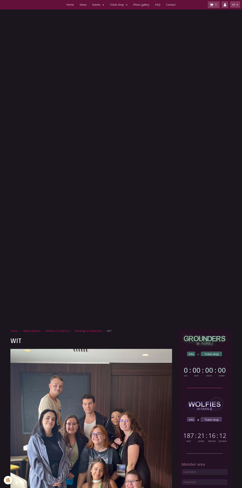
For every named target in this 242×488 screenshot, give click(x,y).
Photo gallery (141, 4)
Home (70, 4)
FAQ (157, 4)
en (233, 4)
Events (96, 4)
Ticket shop (117, 4)
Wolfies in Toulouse (57, 331)
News (83, 4)
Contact (171, 4)
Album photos (31, 331)
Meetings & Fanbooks (88, 331)
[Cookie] (8, 480)
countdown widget (205, 371)
